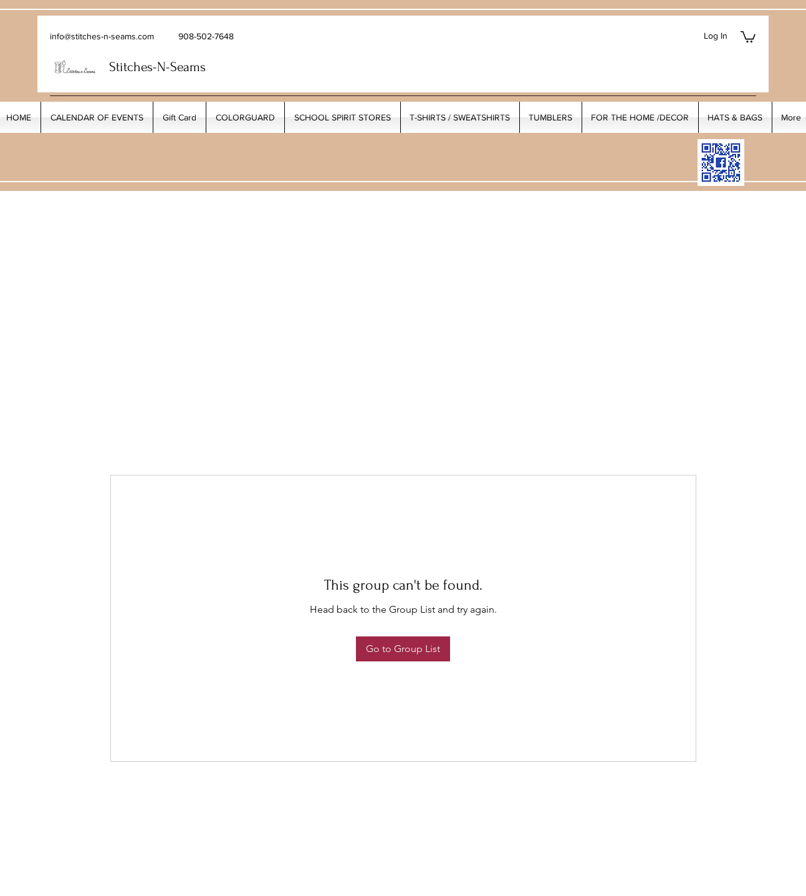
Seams (188, 66)
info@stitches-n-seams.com (102, 36)
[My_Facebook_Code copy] (721, 162)
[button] (748, 36)
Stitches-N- (139, 66)
